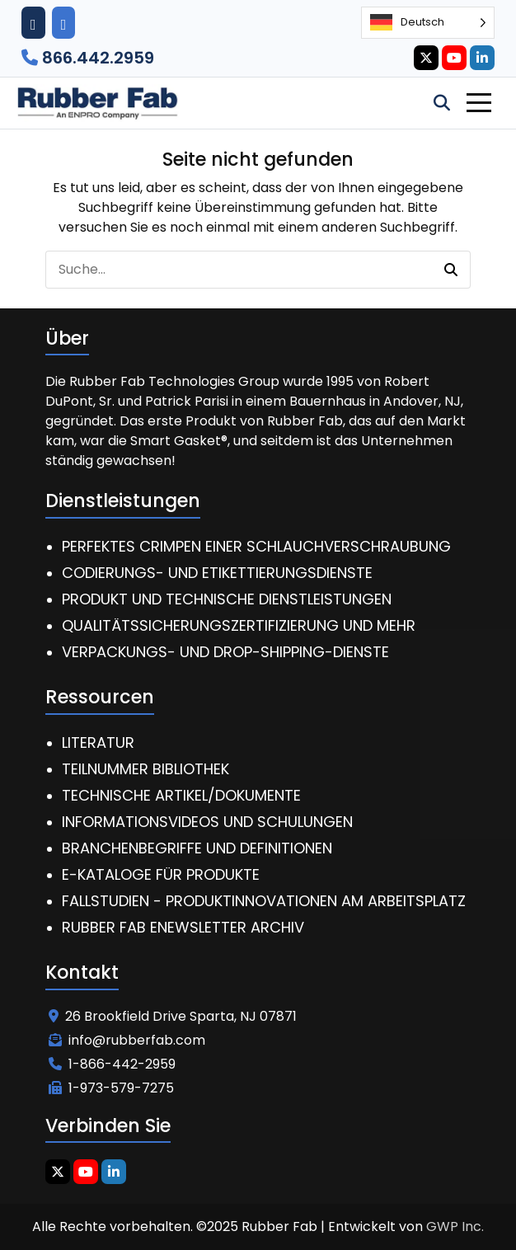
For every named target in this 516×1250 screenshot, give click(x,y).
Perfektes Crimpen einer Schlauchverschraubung (256, 546)
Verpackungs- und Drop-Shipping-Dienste (225, 651)
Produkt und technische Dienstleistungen (227, 599)
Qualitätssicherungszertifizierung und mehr (238, 625)
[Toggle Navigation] (479, 102)
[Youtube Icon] (454, 57)
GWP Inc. (455, 1226)
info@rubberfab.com (127, 1040)
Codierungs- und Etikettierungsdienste (217, 572)
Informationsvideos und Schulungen (207, 821)
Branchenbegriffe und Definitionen (197, 848)
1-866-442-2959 (112, 1064)
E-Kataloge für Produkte (161, 874)
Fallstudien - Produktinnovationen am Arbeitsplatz (264, 901)
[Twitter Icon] (426, 57)
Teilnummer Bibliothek (145, 769)
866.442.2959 (87, 57)
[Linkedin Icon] (482, 57)
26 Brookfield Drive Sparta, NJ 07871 (173, 1016)
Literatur (98, 742)
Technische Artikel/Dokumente (181, 795)
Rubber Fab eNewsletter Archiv (183, 927)
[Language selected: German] (428, 23)
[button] (450, 269)
